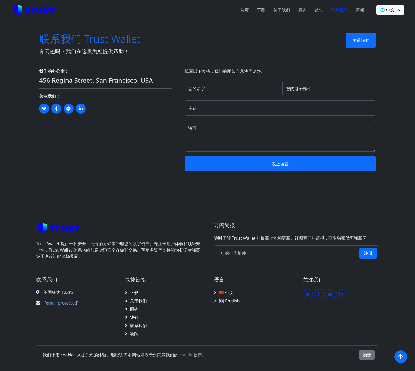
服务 (300, 10)
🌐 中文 (386, 10)
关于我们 (280, 10)
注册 (368, 253)
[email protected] (61, 303)
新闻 (358, 10)
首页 (243, 10)
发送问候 (360, 40)
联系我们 (337, 10)
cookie (185, 355)
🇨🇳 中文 (226, 293)
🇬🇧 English (229, 301)
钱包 (317, 10)
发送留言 (280, 164)
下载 (259, 10)
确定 (367, 355)
